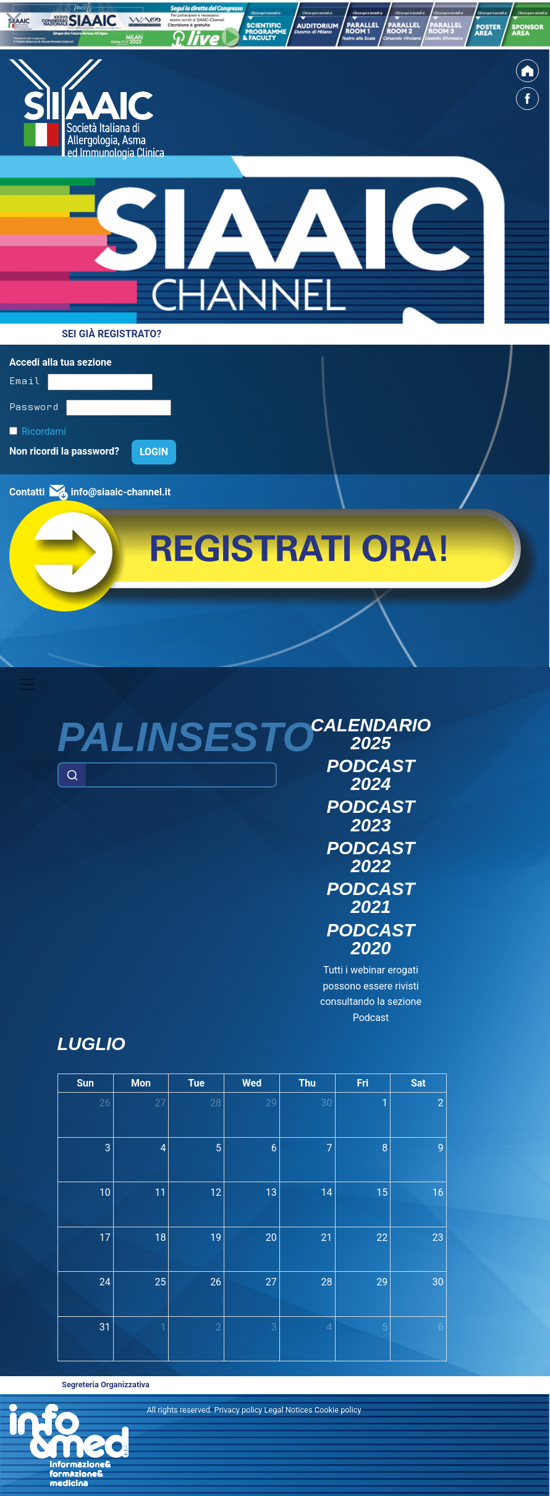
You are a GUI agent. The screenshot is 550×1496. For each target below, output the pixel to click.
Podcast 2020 (371, 939)
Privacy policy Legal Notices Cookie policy (287, 1409)
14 (326, 1192)
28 (215, 1103)
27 (160, 1103)
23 (438, 1237)
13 (271, 1192)
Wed (251, 1083)
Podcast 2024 (371, 775)
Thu (307, 1083)
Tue (196, 1083)
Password (34, 406)
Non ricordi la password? (65, 451)
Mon (141, 1083)
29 (271, 1103)
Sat (418, 1083)
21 (326, 1237)
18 (160, 1237)
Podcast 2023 (371, 816)
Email (24, 380)
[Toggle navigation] (27, 684)
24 (105, 1282)
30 (326, 1103)
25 (160, 1282)
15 (381, 1192)
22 (381, 1237)
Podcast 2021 (371, 898)
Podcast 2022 (371, 857)
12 (215, 1192)
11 (160, 1192)
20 (271, 1237)
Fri (363, 1083)
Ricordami (44, 431)
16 (438, 1192)
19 (215, 1237)
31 (105, 1327)
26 (105, 1103)
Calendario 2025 (371, 734)
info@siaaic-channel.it (120, 492)
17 (105, 1237)
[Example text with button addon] (181, 775)
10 (105, 1192)
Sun (85, 1083)
